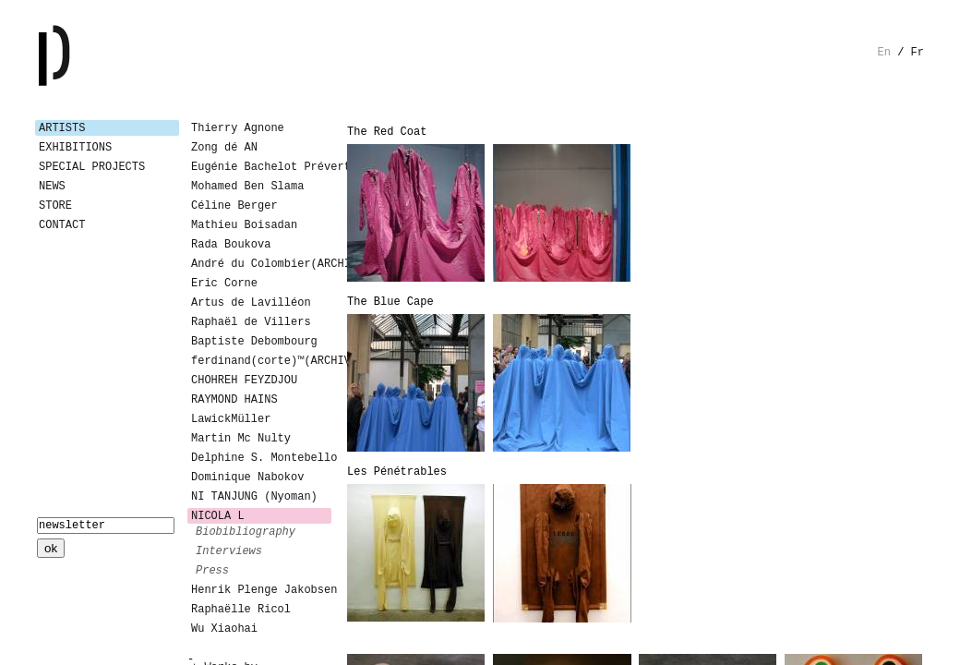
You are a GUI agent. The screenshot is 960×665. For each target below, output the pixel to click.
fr (917, 52)
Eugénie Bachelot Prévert (261, 167)
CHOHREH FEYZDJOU (244, 380)
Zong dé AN (224, 147)
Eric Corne (224, 283)
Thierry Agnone (237, 128)
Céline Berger (234, 206)
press (212, 570)
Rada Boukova (230, 244)
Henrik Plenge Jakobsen (261, 590)
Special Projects (92, 167)
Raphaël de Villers (251, 322)
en (884, 52)
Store (55, 206)
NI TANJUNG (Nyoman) (254, 496)
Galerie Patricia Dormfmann (81, 55)
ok (50, 548)
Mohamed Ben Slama (247, 186)
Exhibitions (75, 147)
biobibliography (245, 532)
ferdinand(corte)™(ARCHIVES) (261, 361)
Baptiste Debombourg (254, 341)
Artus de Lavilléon (251, 302)
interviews (229, 551)
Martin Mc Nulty (241, 438)
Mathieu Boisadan (244, 225)
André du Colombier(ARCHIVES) (261, 264)
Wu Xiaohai (224, 629)
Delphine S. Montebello (261, 458)
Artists (62, 128)
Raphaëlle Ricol (241, 609)
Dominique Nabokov (247, 477)
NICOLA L (218, 516)
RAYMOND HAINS (234, 399)
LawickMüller (230, 419)
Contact (62, 225)
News (52, 186)
